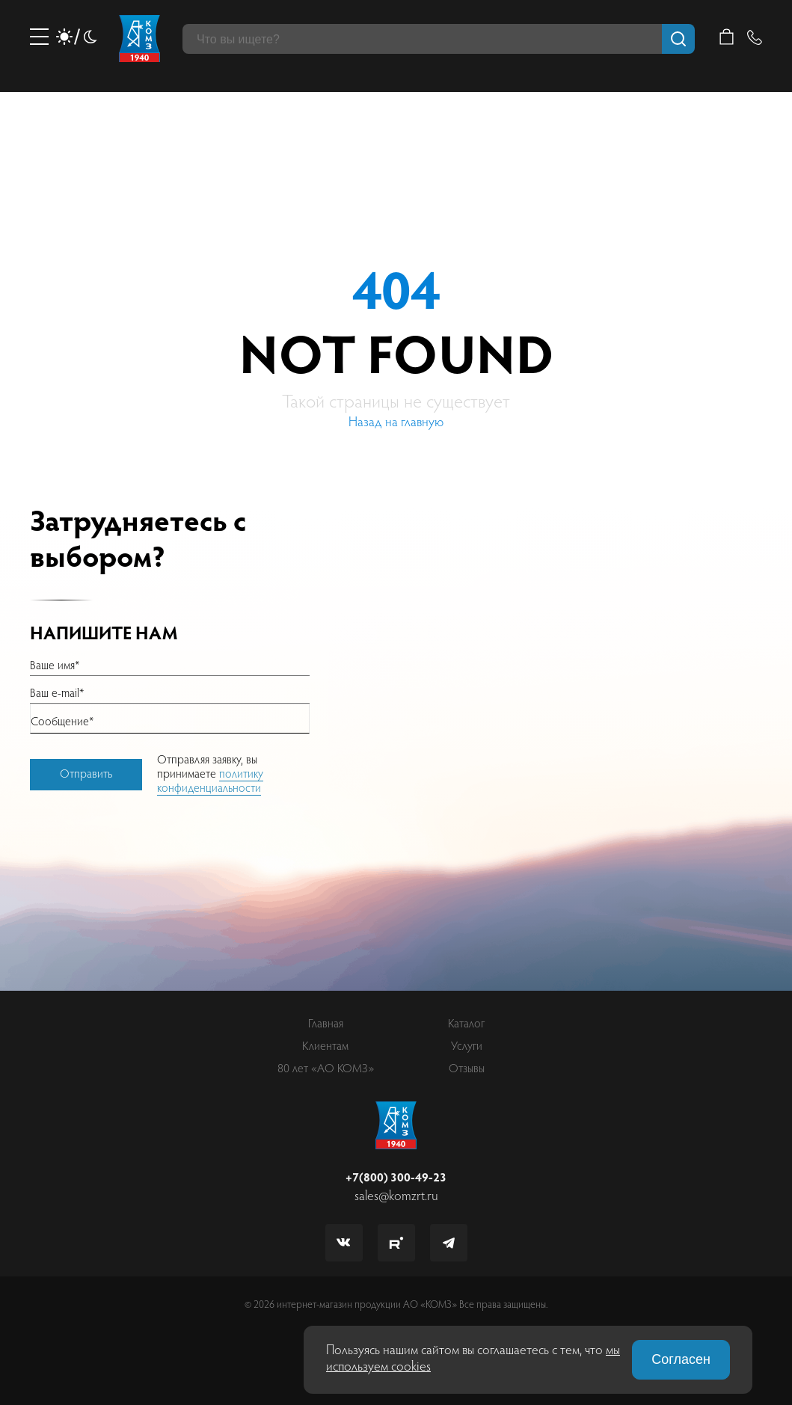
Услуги (466, 1047)
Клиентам (325, 1047)
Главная (325, 1024)
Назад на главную (396, 423)
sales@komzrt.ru (396, 1197)
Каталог (466, 1024)
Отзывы (467, 1069)
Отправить (86, 775)
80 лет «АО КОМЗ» (325, 1069)
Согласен (680, 1359)
